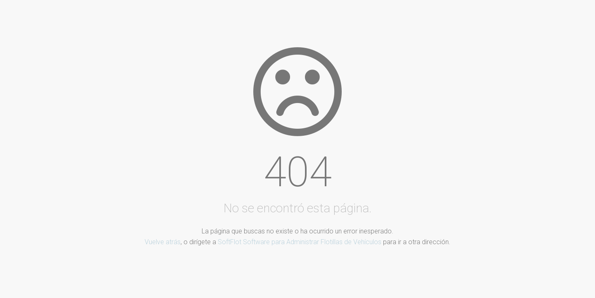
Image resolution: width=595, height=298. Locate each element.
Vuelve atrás (163, 242)
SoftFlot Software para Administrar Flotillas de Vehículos (299, 242)
